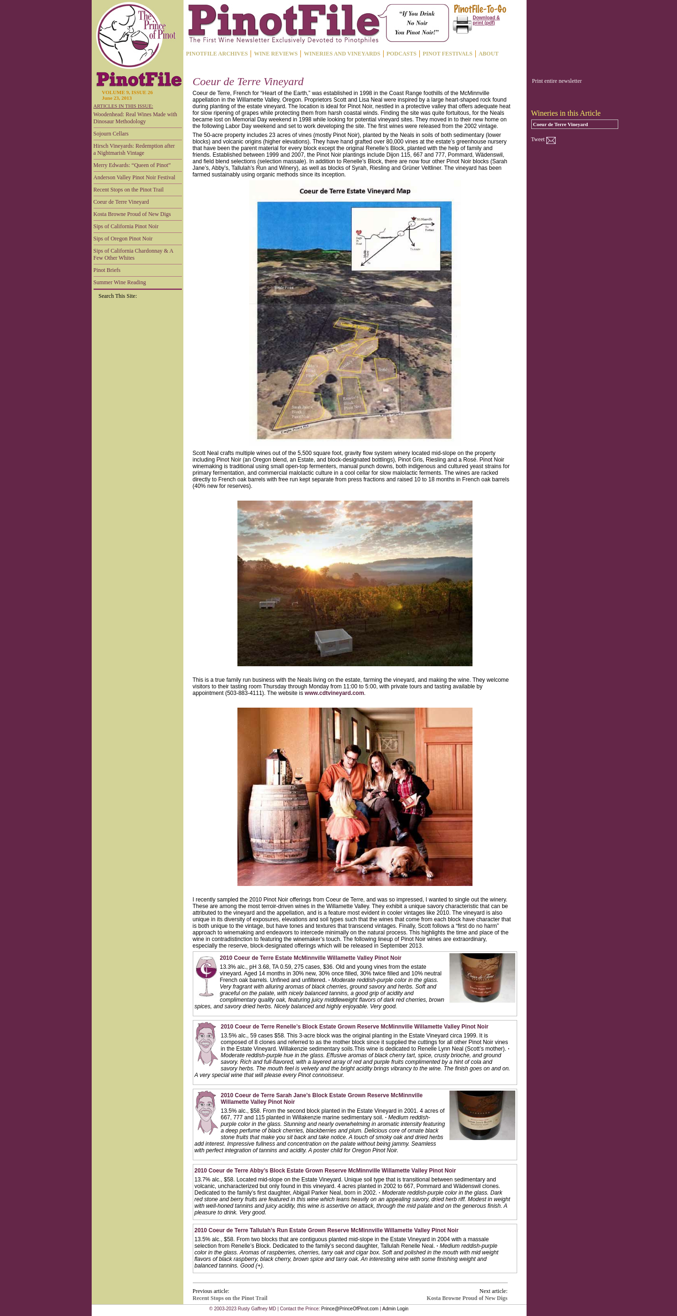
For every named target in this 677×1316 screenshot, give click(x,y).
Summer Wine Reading (120, 282)
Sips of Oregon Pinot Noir (123, 238)
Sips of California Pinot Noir (126, 226)
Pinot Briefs (107, 270)
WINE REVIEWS (276, 53)
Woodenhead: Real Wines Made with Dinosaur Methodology (135, 118)
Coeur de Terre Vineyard (121, 202)
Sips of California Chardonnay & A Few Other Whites (133, 254)
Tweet (538, 139)
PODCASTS (401, 53)
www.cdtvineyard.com (334, 693)
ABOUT (489, 53)
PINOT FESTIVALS (447, 53)
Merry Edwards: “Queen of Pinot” (132, 165)
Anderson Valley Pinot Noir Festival (134, 177)
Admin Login (395, 1308)
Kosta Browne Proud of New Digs (132, 214)
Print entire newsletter (557, 81)
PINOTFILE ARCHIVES (217, 53)
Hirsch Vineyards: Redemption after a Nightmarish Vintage (134, 149)
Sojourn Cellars (111, 133)
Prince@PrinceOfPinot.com (349, 1308)
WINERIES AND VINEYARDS (342, 53)
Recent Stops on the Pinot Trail (129, 189)
